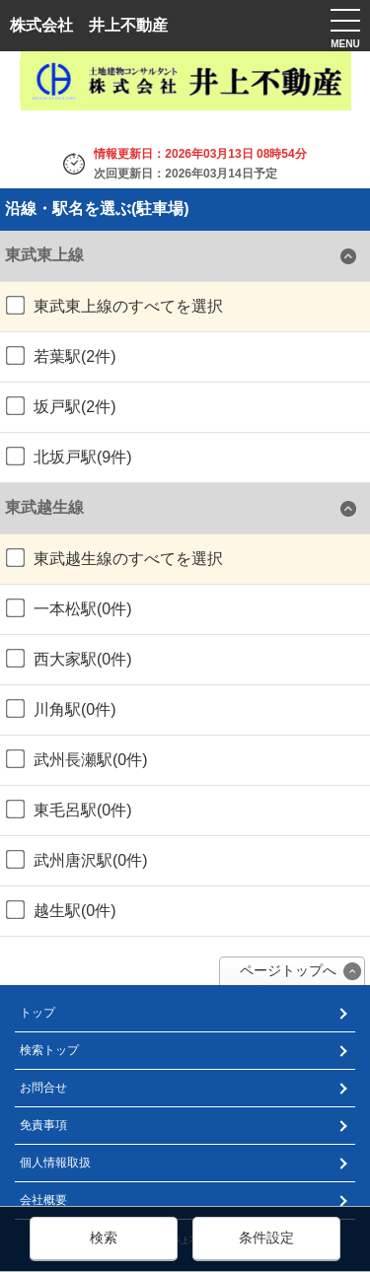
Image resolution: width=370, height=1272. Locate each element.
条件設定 (266, 1237)
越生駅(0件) (61, 910)
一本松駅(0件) (69, 608)
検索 (103, 1237)
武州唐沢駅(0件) (77, 860)
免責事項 (43, 1125)
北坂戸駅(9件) (69, 456)
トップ (37, 1013)
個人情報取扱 (55, 1162)
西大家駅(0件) (69, 659)
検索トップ (49, 1050)
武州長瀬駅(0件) (77, 759)
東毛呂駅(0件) (69, 809)
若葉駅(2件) (61, 356)
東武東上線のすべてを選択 (114, 306)
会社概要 (43, 1200)
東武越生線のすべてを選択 (114, 558)
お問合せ (43, 1088)
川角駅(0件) (61, 709)
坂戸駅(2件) (61, 406)
